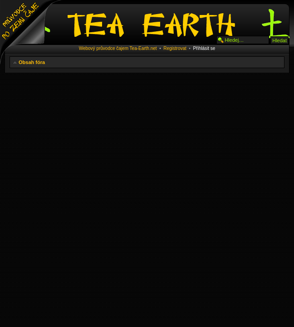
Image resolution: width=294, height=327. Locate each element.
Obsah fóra (32, 62)
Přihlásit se (204, 48)
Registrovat (174, 48)
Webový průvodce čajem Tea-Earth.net (118, 48)
